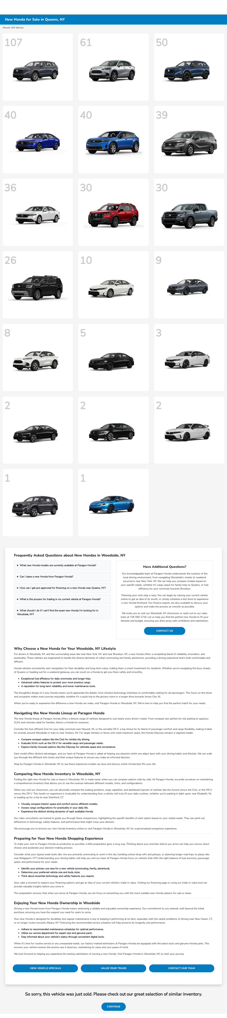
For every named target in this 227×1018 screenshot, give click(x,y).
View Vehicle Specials (45, 968)
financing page (159, 882)
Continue (113, 1006)
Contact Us (164, 631)
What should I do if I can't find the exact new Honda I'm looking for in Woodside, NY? (57, 612)
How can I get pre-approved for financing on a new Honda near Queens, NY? (63, 588)
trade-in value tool (192, 882)
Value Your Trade (113, 968)
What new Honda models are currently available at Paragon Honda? (58, 565)
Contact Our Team (181, 968)
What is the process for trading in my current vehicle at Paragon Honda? (60, 599)
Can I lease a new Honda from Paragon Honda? (46, 576)
